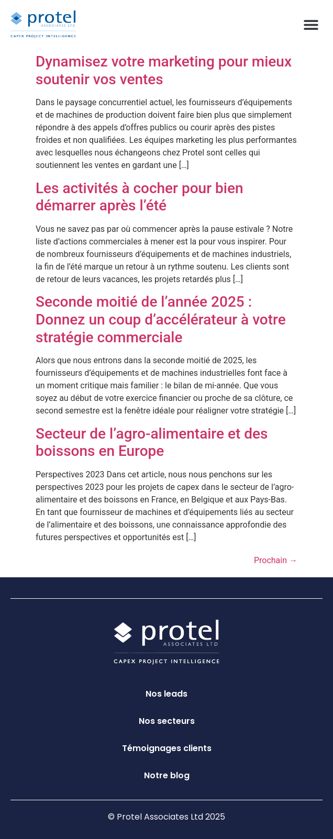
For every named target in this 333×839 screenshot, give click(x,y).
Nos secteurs (167, 721)
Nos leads (166, 694)
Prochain (275, 560)
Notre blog (167, 775)
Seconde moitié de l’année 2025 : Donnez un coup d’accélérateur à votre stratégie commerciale (161, 319)
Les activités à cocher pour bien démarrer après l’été (139, 197)
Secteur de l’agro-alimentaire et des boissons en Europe (152, 442)
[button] (311, 24)
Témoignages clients (167, 748)
